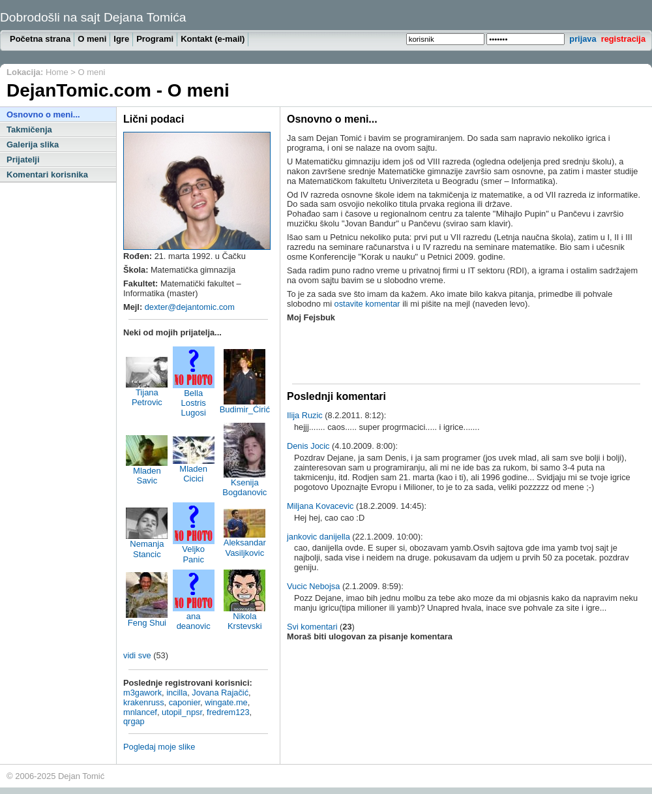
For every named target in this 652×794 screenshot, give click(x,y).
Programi (154, 39)
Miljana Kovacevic (320, 506)
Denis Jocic (308, 446)
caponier (184, 702)
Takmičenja (29, 129)
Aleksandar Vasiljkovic (245, 543)
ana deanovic (194, 617)
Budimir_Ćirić (245, 405)
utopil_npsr (182, 712)
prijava (582, 39)
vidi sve (137, 655)
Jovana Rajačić (220, 692)
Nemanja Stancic (147, 544)
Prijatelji (23, 159)
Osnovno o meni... (43, 114)
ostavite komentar (367, 304)
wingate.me (226, 702)
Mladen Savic (147, 471)
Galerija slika (33, 144)
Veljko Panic (194, 550)
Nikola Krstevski (244, 617)
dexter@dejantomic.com (190, 307)
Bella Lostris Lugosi (194, 399)
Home (57, 72)
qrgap (134, 721)
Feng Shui (147, 619)
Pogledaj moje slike (159, 747)
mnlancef (140, 712)
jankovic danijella (318, 537)
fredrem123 (228, 712)
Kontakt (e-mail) (212, 39)
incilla (176, 692)
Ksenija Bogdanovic (244, 483)
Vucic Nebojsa (313, 586)
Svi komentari (312, 627)
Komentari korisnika (47, 174)
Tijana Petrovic (147, 393)
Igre (121, 39)
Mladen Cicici (194, 469)
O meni (92, 39)
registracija (623, 39)
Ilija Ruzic (305, 415)
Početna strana (40, 39)
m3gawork (142, 692)
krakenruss (143, 702)
